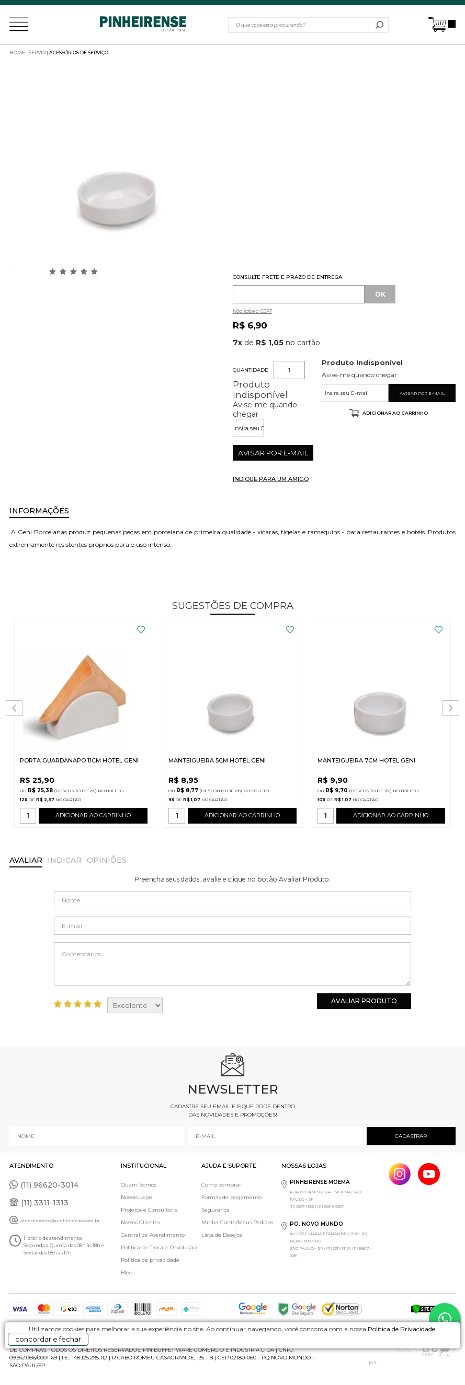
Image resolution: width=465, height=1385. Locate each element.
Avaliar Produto (364, 1001)
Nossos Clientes (140, 1222)
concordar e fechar (48, 1339)
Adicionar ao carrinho (394, 413)
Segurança (215, 1209)
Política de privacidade (150, 1260)
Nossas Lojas (136, 1197)
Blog (127, 1272)
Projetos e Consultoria (149, 1209)
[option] (118, 169)
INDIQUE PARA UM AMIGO (271, 479)
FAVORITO (141, 629)
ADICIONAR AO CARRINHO (93, 818)
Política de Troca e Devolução (159, 1247)
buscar (379, 25)
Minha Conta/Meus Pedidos (237, 1222)
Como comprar (221, 1184)
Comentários (232, 964)
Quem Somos (138, 1184)
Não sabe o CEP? (252, 311)
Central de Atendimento (153, 1234)
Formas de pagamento (231, 1197)
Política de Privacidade (401, 1329)
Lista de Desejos (221, 1234)
